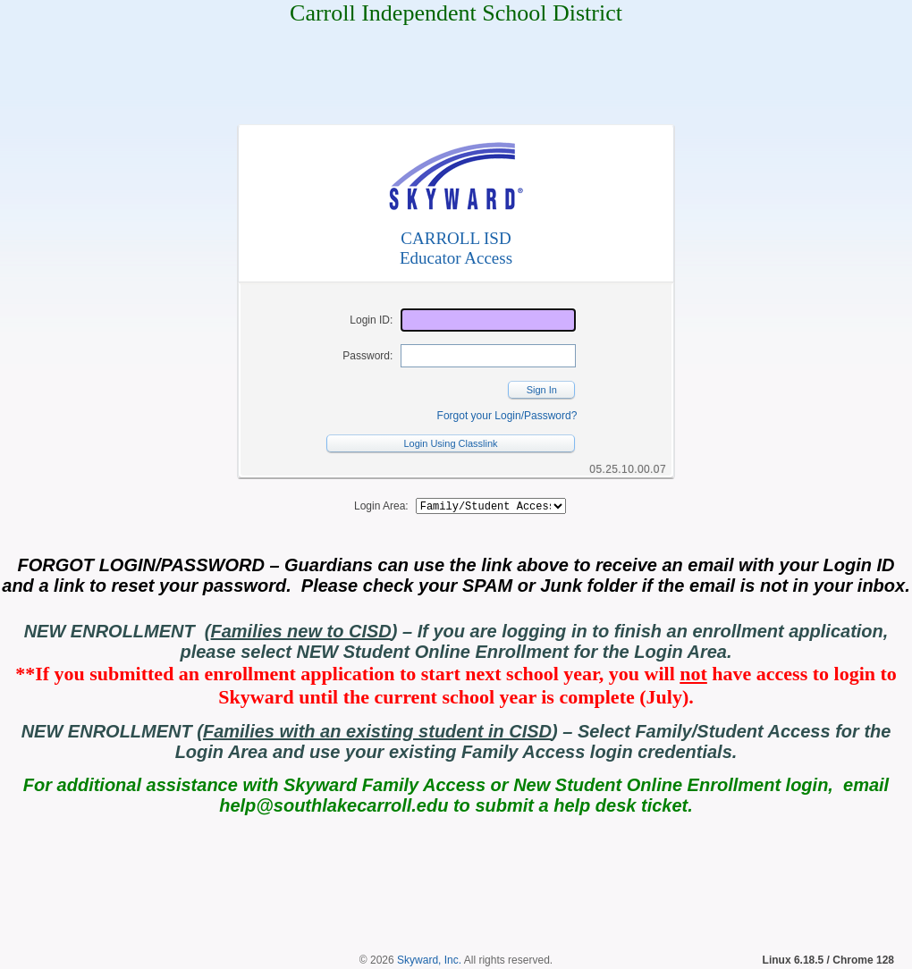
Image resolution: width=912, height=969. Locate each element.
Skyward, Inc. (429, 962)
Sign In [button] (542, 389)
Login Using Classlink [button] (450, 443)
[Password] (488, 355)
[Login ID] (488, 320)
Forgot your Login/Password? (507, 415)
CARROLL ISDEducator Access (456, 248)
